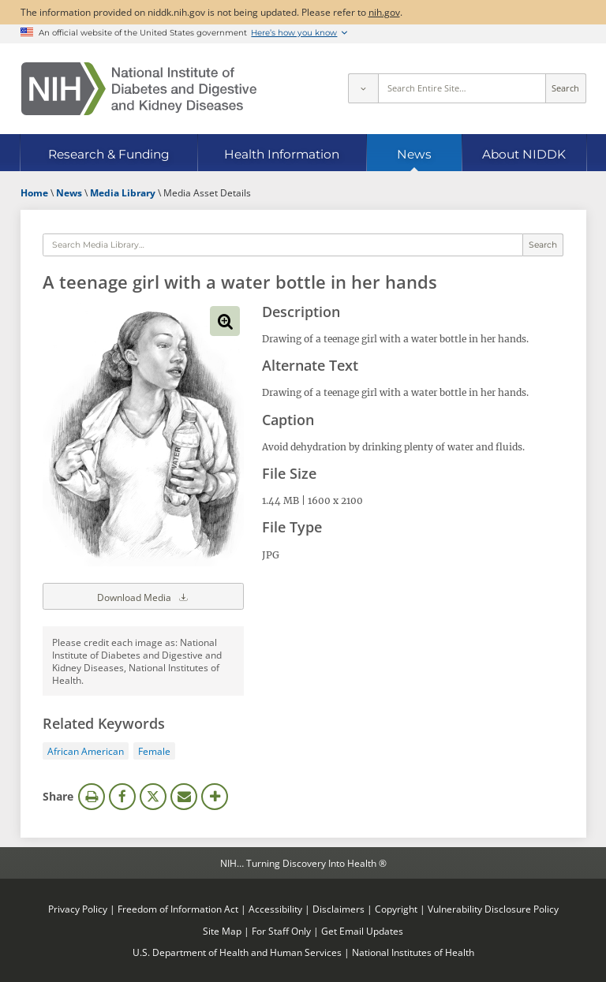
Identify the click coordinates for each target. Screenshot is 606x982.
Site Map (222, 930)
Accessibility (275, 908)
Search (565, 88)
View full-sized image (225, 321)
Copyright (396, 908)
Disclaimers (338, 908)
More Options (214, 796)
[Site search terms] (462, 88)
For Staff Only (281, 930)
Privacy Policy (77, 908)
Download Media (143, 596)
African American (85, 751)
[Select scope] (363, 88)
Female (154, 751)
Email (183, 796)
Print (91, 796)
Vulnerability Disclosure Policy (493, 908)
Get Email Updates (362, 930)
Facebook (122, 796)
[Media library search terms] (282, 245)
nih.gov (384, 12)
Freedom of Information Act (178, 908)
